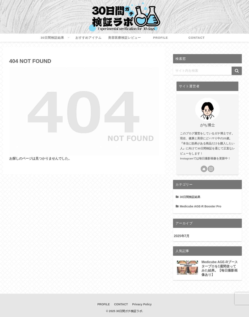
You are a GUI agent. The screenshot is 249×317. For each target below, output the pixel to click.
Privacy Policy (142, 304)
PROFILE (103, 304)
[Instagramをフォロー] (211, 169)
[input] (207, 71)
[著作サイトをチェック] (204, 169)
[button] (237, 71)
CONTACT (121, 304)
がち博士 (207, 125)
